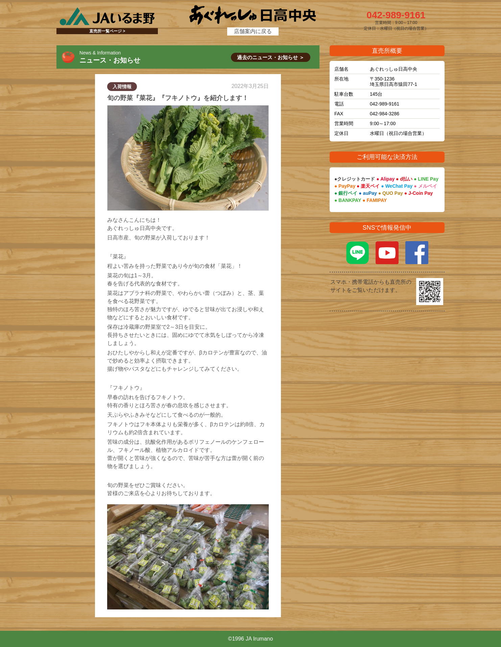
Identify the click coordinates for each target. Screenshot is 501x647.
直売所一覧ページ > (107, 31)
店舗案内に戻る (253, 31)
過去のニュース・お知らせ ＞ (270, 57)
